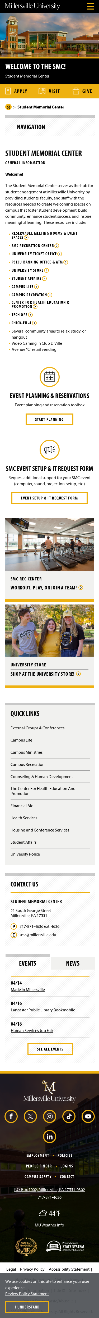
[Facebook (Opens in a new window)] (11, 1116)
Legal (11, 1269)
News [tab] (72, 963)
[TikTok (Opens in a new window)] (69, 1116)
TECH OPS (19, 314)
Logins (66, 1166)
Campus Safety (38, 1176)
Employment (37, 1155)
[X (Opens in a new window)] (30, 1116)
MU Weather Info (49, 1225)
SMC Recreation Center (33, 245)
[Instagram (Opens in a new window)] (49, 1116)
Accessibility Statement (69, 1269)
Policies (65, 1155)
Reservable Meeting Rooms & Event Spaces (45, 235)
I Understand (27, 1307)
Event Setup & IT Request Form (49, 498)
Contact (67, 1176)
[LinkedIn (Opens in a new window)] (49, 1136)
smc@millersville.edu (38, 934)
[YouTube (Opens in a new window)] (88, 1116)
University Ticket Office (34, 254)
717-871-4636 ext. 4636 (39, 926)
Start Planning (49, 419)
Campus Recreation (29, 295)
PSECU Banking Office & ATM (37, 262)
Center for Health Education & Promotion (40, 304)
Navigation (31, 126)
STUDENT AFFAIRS (26, 278)
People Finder (39, 1166)
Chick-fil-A (21, 323)
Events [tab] (27, 963)
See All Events (50, 1049)
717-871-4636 (50, 1197)
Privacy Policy (32, 1269)
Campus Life (23, 286)
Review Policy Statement (27, 1293)
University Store (28, 270)
